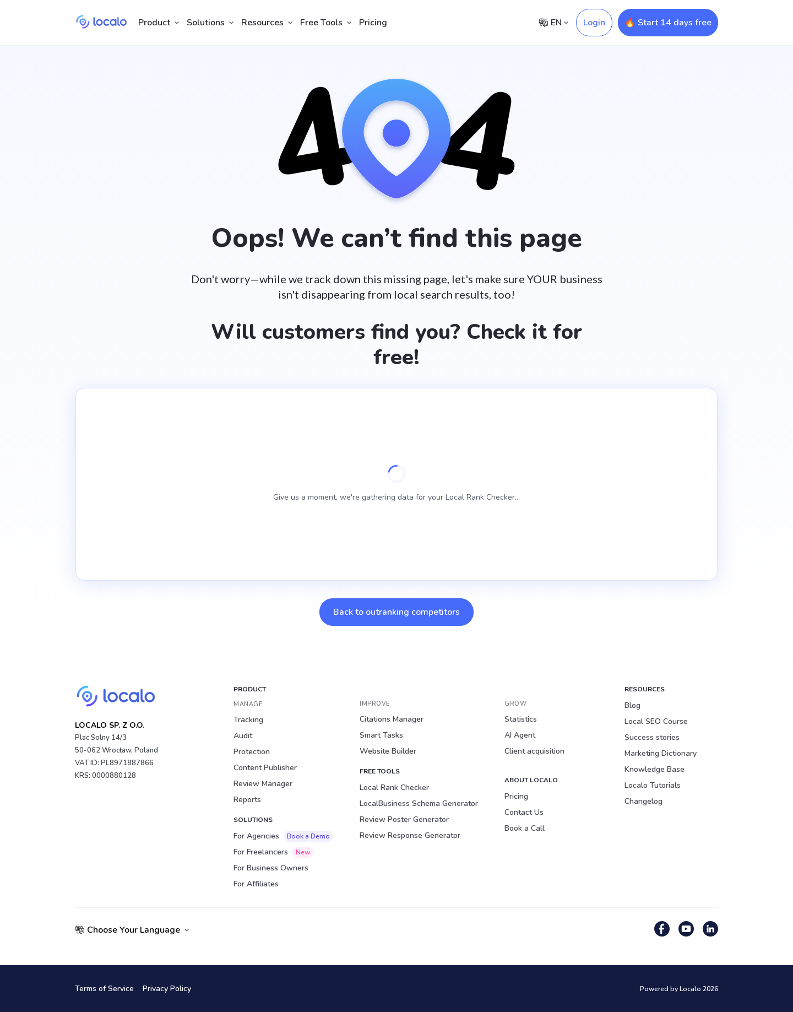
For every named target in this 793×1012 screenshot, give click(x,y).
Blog (632, 705)
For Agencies (283, 836)
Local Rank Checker (394, 787)
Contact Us (524, 812)
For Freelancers (273, 852)
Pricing (373, 23)
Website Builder (388, 751)
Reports (247, 799)
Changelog (643, 801)
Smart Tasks (381, 735)
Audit (242, 735)
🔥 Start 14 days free (667, 23)
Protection (251, 751)
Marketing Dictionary (660, 753)
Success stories (652, 737)
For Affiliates (256, 884)
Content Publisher (265, 767)
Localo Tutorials (652, 785)
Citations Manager (391, 719)
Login (594, 23)
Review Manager (262, 783)
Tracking (248, 720)
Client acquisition (534, 751)
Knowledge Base (654, 769)
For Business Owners (270, 868)
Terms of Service (104, 988)
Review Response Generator (410, 835)
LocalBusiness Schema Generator (419, 803)
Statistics (520, 719)
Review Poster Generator (404, 819)
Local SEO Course (656, 721)
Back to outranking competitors (396, 612)
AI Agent (519, 735)
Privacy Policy (167, 988)
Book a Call (524, 828)
